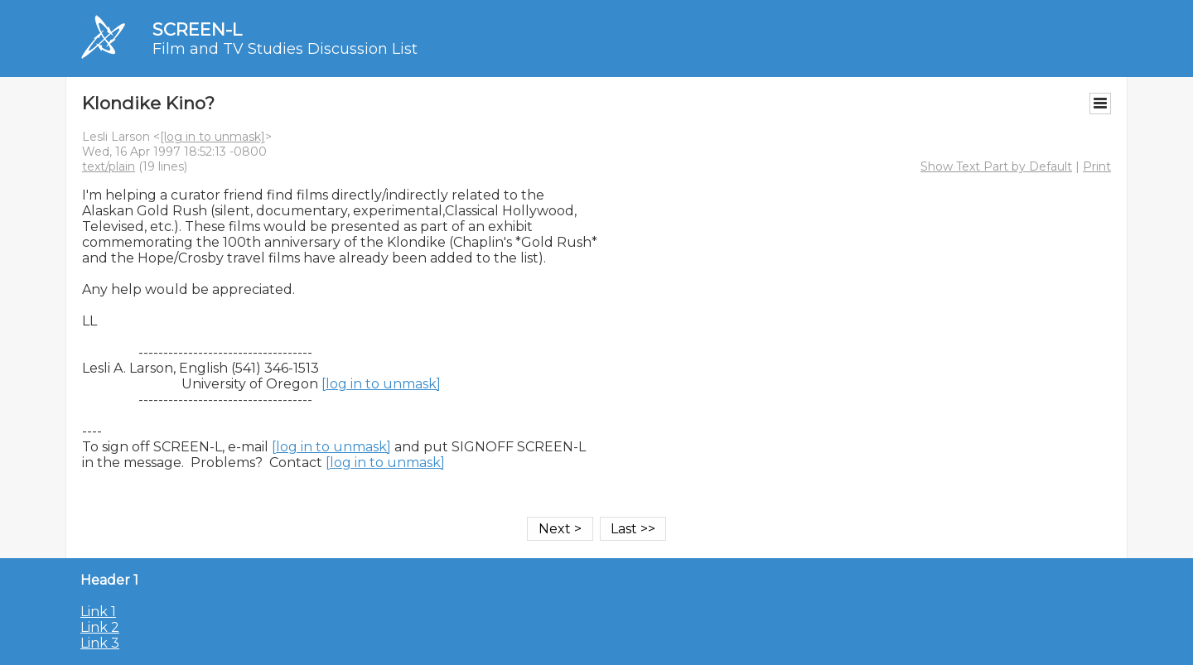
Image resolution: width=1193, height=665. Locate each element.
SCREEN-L (197, 29)
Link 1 (98, 611)
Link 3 (99, 643)
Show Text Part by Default (996, 166)
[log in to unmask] (212, 136)
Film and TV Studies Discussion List (285, 49)
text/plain (108, 166)
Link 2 (99, 627)
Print (1097, 166)
